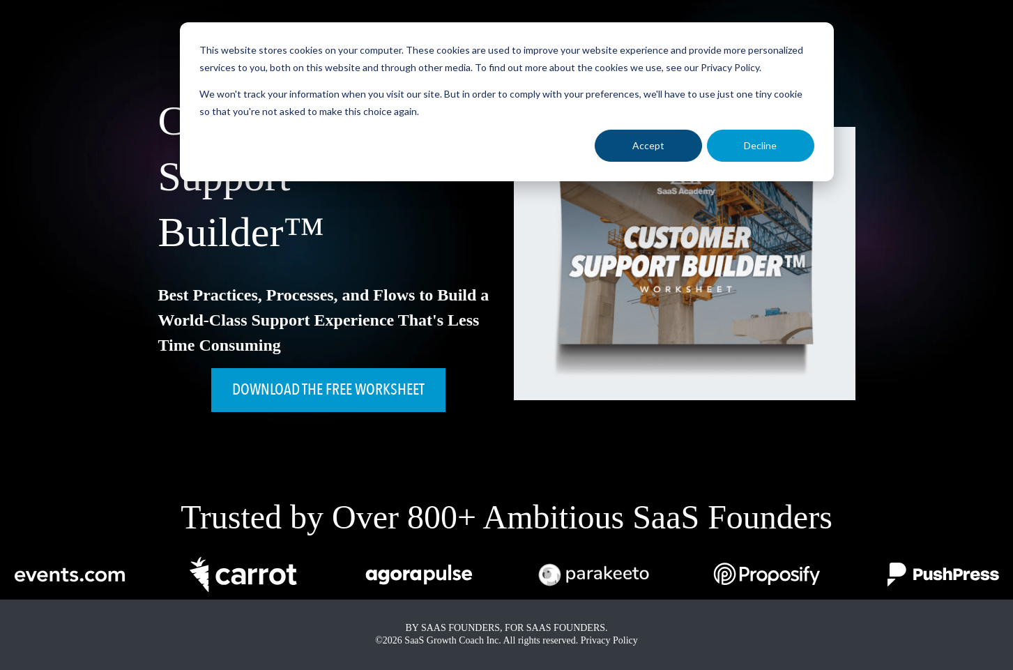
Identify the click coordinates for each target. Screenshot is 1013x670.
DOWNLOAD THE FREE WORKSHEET (328, 389)
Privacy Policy (609, 640)
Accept (648, 145)
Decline (760, 145)
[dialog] (507, 101)
